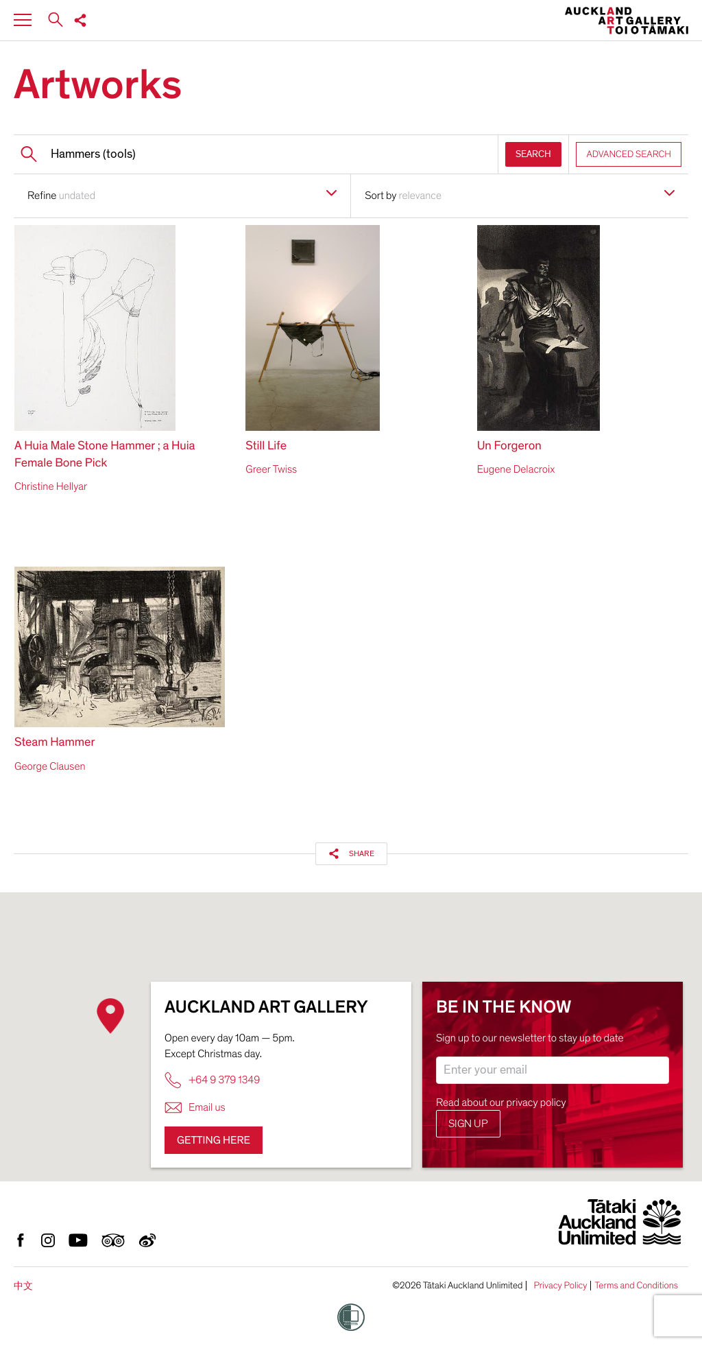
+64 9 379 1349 (212, 1080)
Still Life (266, 446)
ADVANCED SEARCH (628, 154)
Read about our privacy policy (501, 1102)
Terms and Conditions (636, 1285)
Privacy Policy (560, 1285)
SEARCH (533, 154)
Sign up (468, 1123)
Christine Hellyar (50, 486)
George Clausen (50, 766)
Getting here (213, 1140)
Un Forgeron (509, 446)
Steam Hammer (54, 743)
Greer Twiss (271, 469)
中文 (23, 1285)
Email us (195, 1107)
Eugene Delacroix (516, 469)
